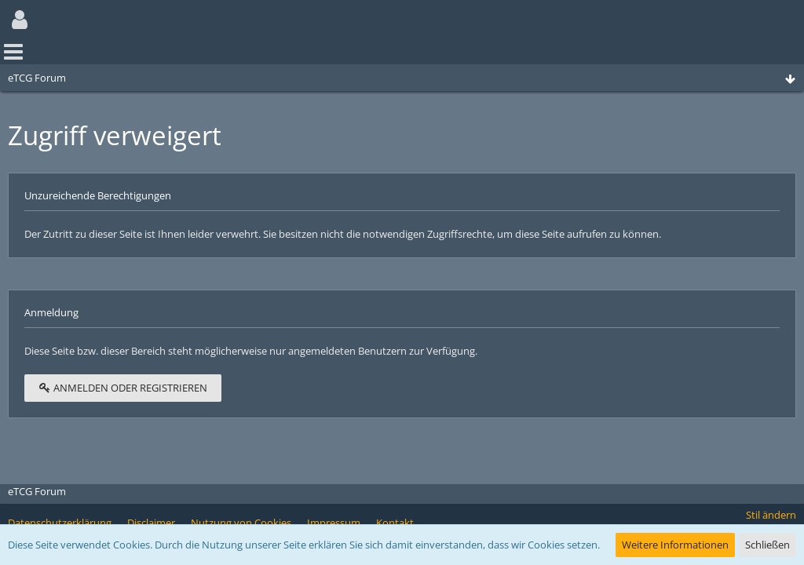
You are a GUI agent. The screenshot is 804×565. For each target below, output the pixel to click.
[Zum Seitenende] (790, 79)
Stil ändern (771, 515)
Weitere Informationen (675, 545)
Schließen (767, 545)
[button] (19, 19)
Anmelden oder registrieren (122, 388)
